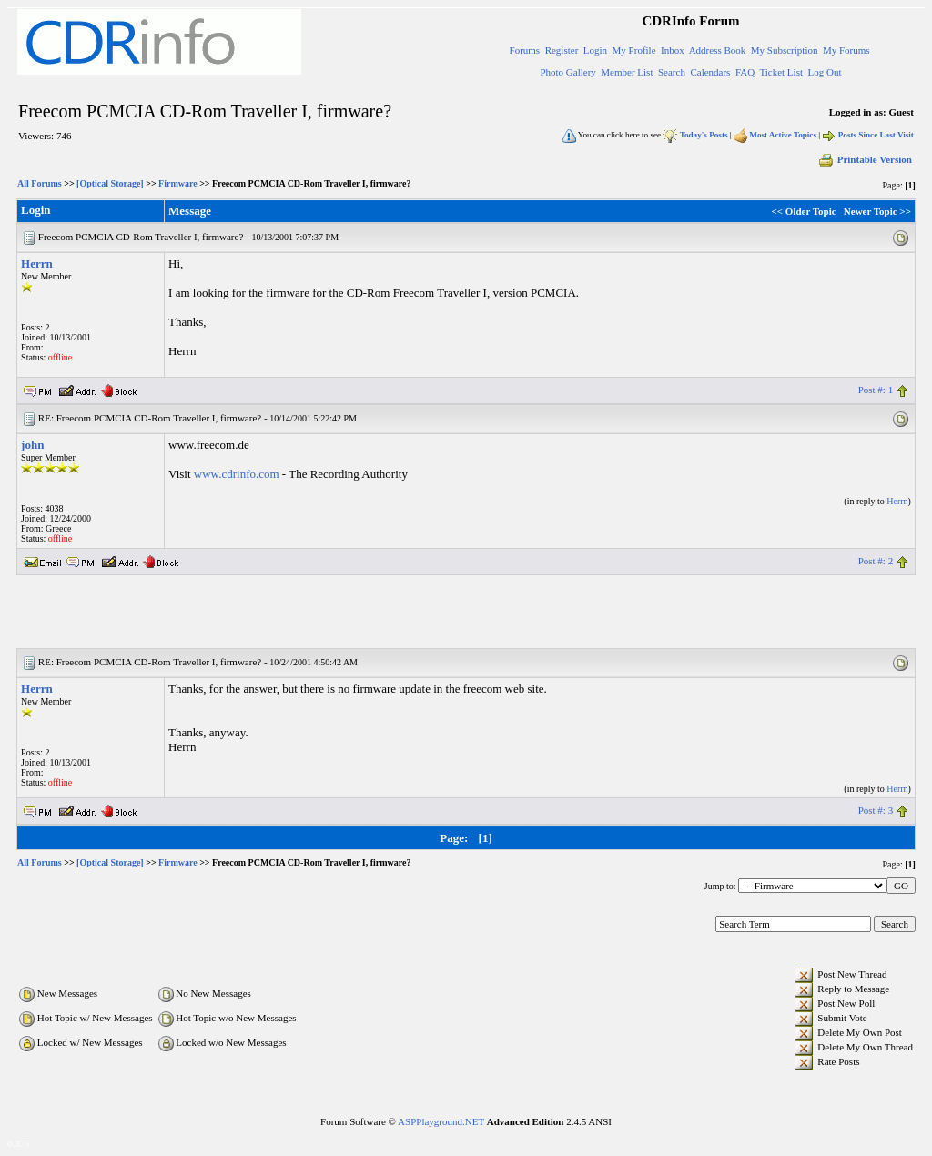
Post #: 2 (876, 560)
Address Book (717, 50)
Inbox (672, 50)
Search (671, 71)
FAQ (745, 71)
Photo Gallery (567, 71)
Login (595, 50)
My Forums (846, 50)
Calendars (710, 71)
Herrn (37, 263)
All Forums (39, 183)
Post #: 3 (876, 810)
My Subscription (784, 50)
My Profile (634, 50)
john (32, 444)
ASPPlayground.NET (441, 1121)
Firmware (178, 183)
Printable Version (864, 159)
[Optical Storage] (110, 183)
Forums (525, 50)
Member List (627, 71)
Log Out (824, 71)
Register (562, 50)
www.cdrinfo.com (236, 474)
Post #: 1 (876, 389)
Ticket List (781, 71)
